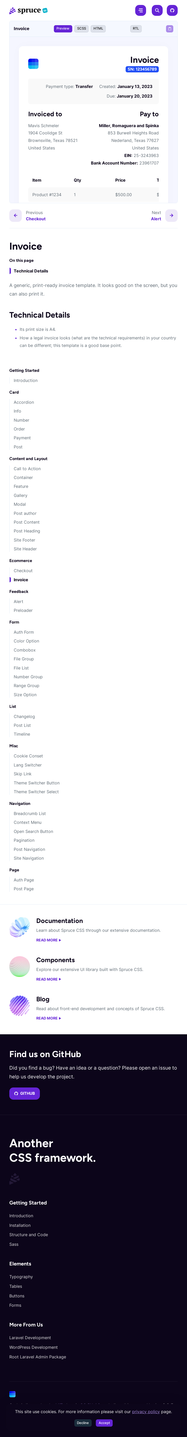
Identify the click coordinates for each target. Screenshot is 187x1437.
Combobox (25, 650)
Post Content (27, 522)
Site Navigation (29, 858)
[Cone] (92, 1394)
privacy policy (146, 1411)
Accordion (24, 402)
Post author (25, 513)
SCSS (81, 28)
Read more (48, 940)
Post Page (24, 888)
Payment (22, 437)
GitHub (24, 1093)
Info (17, 411)
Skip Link (23, 773)
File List (21, 667)
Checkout (23, 570)
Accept (104, 1423)
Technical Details (31, 270)
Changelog (24, 716)
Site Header (25, 548)
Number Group (28, 676)
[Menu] (140, 10)
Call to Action (27, 468)
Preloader (23, 610)
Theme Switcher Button (37, 782)
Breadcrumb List (30, 813)
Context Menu (27, 822)
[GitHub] (172, 10)
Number (21, 420)
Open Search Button (33, 831)
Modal (20, 504)
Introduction (26, 380)
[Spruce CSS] (28, 10)
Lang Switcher (28, 765)
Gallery (20, 495)
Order (19, 429)
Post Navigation (29, 849)
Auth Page (24, 879)
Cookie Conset (28, 755)
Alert (18, 601)
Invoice (21, 579)
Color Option (26, 641)
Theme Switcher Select (36, 791)
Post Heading (27, 530)
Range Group (26, 685)
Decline (83, 1423)
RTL (136, 28)
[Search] (157, 10)
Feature (21, 486)
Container (23, 477)
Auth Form (24, 632)
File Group (24, 658)
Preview (62, 28)
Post (18, 446)
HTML (98, 28)
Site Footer (24, 540)
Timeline (22, 734)
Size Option (25, 694)
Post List (22, 725)
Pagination (24, 840)
